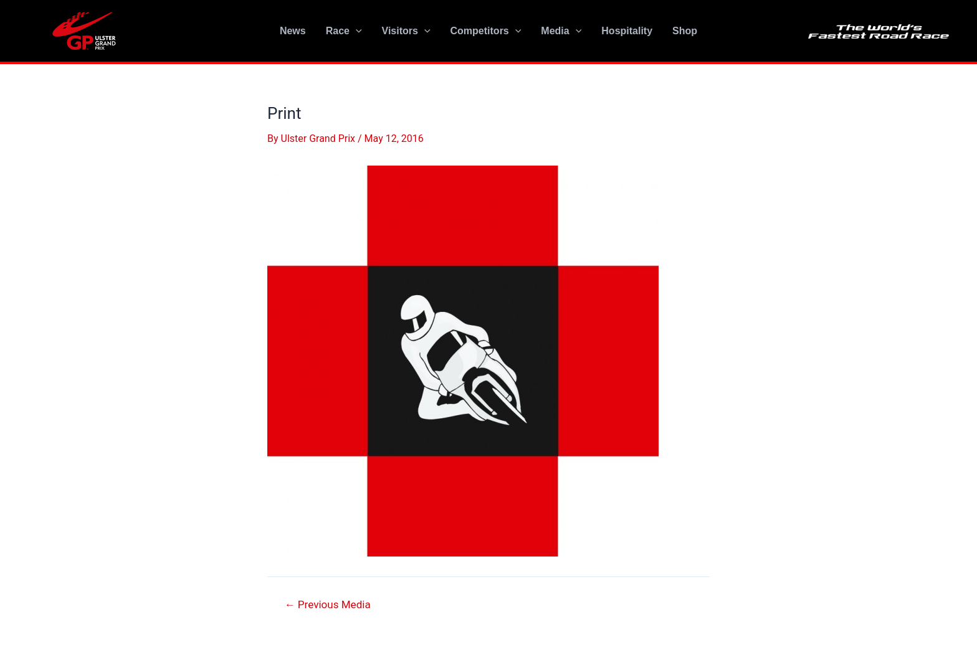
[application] (356, 31)
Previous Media (328, 604)
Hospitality (626, 31)
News (293, 31)
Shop (684, 31)
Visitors (406, 31)
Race (344, 31)
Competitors (486, 31)
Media (561, 31)
